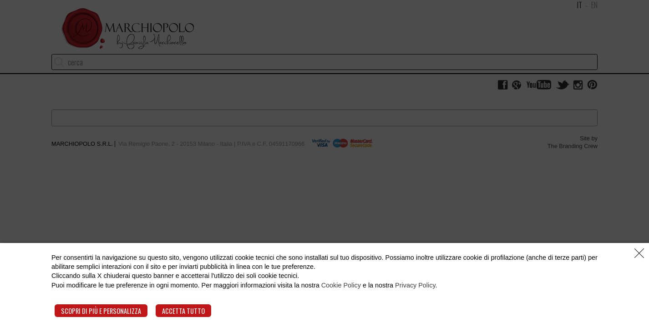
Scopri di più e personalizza (101, 311)
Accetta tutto (183, 311)
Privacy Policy (415, 285)
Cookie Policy (341, 285)
